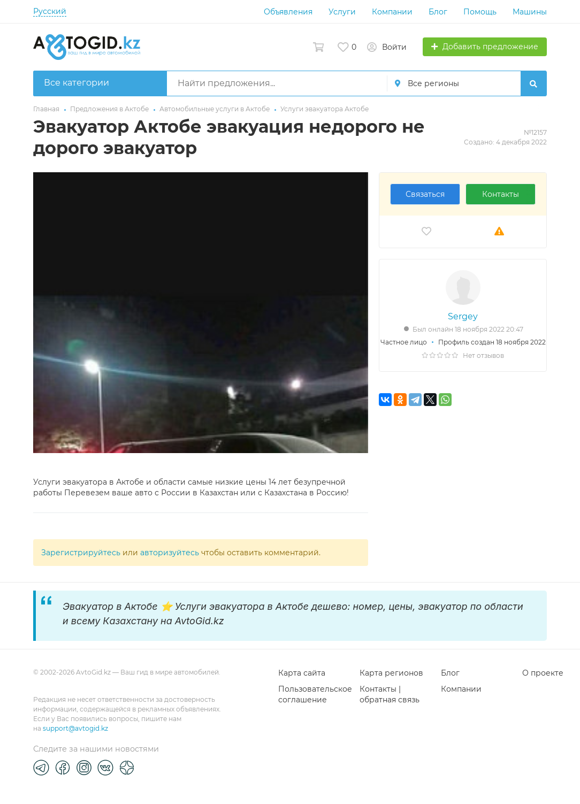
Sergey (463, 316)
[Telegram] (41, 767)
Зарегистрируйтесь (80, 552)
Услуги (342, 12)
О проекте (542, 673)
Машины (530, 12)
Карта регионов (391, 673)
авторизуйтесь (169, 552)
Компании (392, 12)
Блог (438, 12)
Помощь (480, 12)
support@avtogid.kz (75, 728)
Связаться (425, 194)
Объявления (288, 12)
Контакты (500, 194)
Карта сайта (301, 673)
